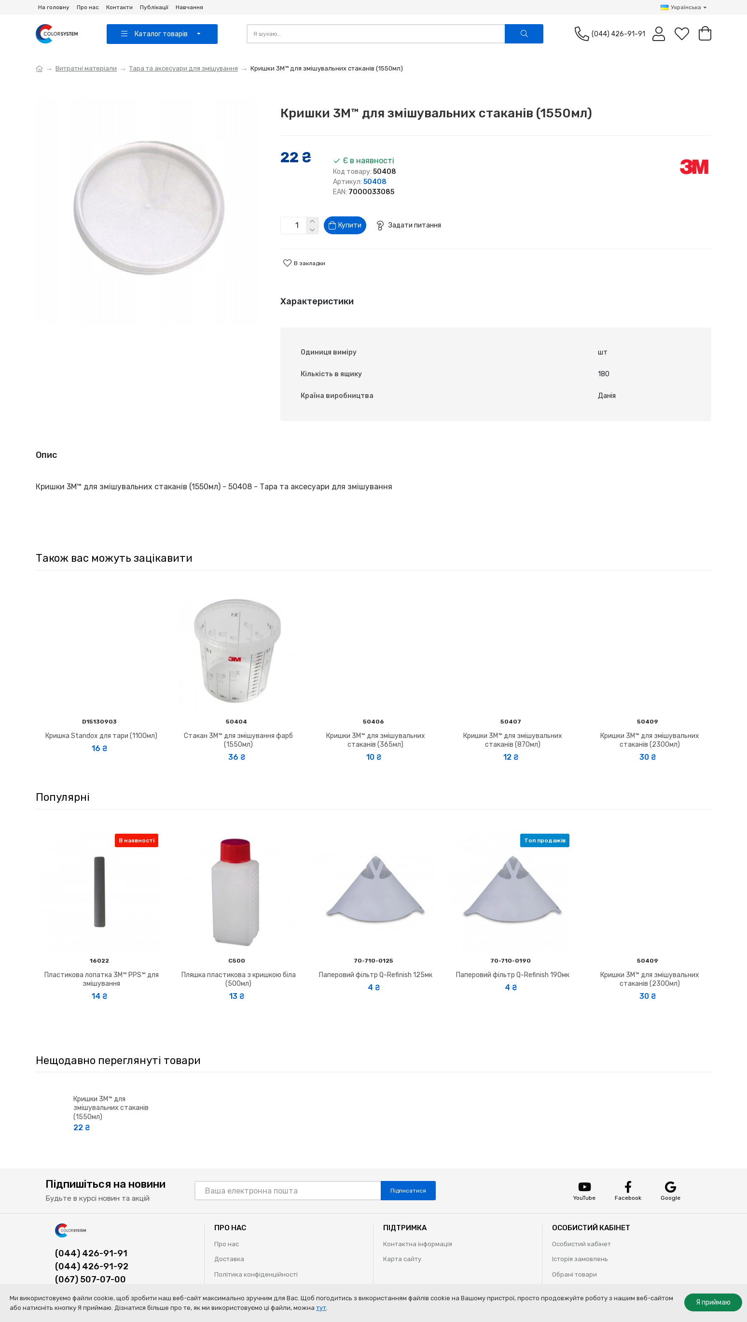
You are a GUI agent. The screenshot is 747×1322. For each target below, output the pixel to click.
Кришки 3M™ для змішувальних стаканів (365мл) (375, 721)
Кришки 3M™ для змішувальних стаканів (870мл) (512, 721)
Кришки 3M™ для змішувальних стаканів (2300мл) (649, 721)
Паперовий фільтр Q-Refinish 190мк (512, 956)
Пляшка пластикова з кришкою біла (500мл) (238, 960)
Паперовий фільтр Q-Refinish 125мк (375, 956)
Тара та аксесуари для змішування (183, 68)
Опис (46, 447)
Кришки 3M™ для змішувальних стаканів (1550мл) (111, 1089)
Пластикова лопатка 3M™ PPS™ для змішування (101, 960)
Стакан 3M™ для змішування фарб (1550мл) (238, 721)
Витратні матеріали (86, 68)
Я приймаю (713, 1302)
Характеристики (317, 305)
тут (321, 1307)
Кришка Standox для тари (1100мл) (101, 717)
